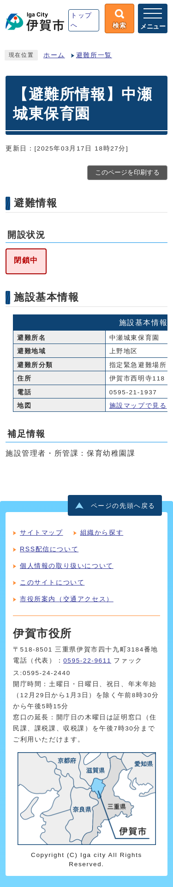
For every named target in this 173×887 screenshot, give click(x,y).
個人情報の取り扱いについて (66, 565)
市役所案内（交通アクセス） (66, 599)
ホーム (54, 55)
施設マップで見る (138, 405)
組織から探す (102, 532)
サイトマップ (41, 532)
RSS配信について (49, 549)
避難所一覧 (94, 55)
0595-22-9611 (87, 660)
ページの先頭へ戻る (123, 505)
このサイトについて (52, 582)
